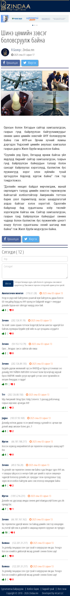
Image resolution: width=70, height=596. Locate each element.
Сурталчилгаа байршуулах (12, 589)
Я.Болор (16, 50)
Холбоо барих (33, 589)
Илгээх (8, 283)
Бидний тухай (48, 589)
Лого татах (61, 589)
